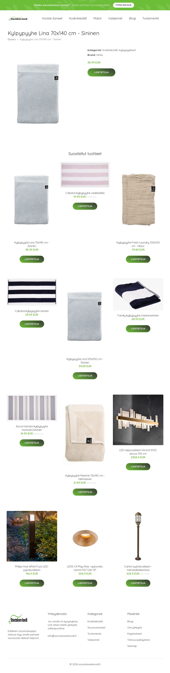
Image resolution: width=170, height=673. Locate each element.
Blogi (132, 20)
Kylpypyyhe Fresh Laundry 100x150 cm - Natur (138, 247)
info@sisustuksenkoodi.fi (62, 638)
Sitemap (132, 649)
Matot (97, 20)
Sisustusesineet (96, 630)
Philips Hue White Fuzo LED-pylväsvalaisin (32, 571)
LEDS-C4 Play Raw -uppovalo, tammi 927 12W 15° (85, 571)
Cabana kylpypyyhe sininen (32, 313)
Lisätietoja (101, 75)
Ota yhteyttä (134, 630)
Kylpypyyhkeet (127, 53)
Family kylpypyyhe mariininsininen (138, 318)
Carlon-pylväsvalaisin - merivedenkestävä (138, 571)
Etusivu (12, 42)
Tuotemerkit (150, 20)
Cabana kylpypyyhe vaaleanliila (85, 196)
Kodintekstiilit (78, 20)
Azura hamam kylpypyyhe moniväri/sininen (32, 431)
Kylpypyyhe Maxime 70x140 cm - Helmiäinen (85, 480)
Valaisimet (115, 20)
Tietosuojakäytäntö (138, 642)
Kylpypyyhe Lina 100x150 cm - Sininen (85, 363)
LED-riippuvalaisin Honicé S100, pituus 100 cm (138, 454)
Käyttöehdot (134, 636)
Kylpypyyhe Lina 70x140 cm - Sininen (31, 247)
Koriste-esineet (52, 20)
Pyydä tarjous (123, 5)
